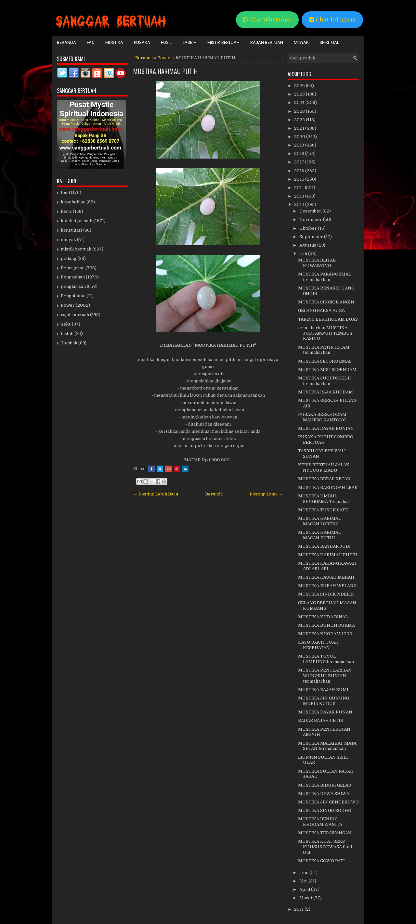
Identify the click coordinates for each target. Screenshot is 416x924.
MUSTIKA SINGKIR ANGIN (326, 302)
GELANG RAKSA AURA (321, 310)
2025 (300, 94)
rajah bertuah (75, 314)
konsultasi (71, 230)
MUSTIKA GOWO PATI (321, 860)
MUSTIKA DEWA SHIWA (323, 793)
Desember (310, 211)
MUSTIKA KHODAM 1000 (325, 633)
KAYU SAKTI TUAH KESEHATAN (318, 645)
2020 (300, 136)
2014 (299, 187)
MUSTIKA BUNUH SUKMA (326, 625)
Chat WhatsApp (267, 20)
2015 (299, 179)
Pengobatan (73, 295)
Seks (66, 324)
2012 (299, 204)
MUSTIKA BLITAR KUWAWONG (317, 263)
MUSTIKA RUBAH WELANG (327, 585)
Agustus (308, 245)
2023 (300, 111)
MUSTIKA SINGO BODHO (324, 810)
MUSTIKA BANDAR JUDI (324, 546)
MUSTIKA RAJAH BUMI (323, 689)
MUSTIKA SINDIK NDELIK (326, 594)
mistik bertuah (76, 249)
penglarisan (73, 286)
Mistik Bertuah (223, 42)
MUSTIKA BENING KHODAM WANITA (320, 821)
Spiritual (329, 42)
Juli (303, 253)
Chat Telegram (332, 20)
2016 (299, 170)
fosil (65, 192)
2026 (300, 85)
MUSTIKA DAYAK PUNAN (325, 712)
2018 (299, 153)
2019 (299, 145)
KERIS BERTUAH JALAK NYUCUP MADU (323, 467)
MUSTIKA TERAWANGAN (325, 832)
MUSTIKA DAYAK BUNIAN (326, 428)
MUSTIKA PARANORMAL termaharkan (324, 277)
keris (66, 211)
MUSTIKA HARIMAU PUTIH (165, 71)
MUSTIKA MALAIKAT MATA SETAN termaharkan (327, 746)
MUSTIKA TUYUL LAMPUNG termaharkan (326, 659)
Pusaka (142, 42)
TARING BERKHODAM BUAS (328, 319)
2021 (299, 128)
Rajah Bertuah (266, 42)
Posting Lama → (266, 494)
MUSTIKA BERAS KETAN (324, 478)
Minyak (301, 42)
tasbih (67, 333)
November (311, 219)
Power (164, 57)
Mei (303, 881)
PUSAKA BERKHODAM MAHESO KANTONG (322, 417)
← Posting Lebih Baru (155, 494)
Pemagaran (72, 267)
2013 (299, 196)
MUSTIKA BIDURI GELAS (324, 785)
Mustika (114, 42)
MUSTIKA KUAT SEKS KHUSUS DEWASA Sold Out (325, 847)
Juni (304, 872)
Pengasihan (73, 277)
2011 (299, 909)
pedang (68, 258)
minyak (68, 239)
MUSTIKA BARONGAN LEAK (328, 487)
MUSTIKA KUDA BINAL (323, 616)
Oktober (308, 228)
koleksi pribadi (76, 220)
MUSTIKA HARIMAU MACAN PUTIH (320, 535)
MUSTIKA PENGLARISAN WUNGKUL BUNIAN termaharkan (325, 676)
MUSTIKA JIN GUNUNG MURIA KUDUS (323, 701)
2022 (300, 119)
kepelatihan (73, 201)
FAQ (91, 42)
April (305, 889)
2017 (299, 162)
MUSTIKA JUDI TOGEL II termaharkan (324, 381)
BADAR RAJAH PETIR (320, 720)
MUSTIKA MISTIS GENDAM (327, 369)
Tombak (69, 342)
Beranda (66, 42)
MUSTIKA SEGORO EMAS (325, 361)
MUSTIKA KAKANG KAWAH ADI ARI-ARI (327, 566)
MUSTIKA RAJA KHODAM (325, 392)
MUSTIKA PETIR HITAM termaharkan (323, 350)
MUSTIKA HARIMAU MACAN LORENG (320, 521)
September (311, 236)
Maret (306, 897)
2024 (300, 102)
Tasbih (190, 42)
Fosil (166, 42)
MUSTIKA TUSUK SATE (323, 509)
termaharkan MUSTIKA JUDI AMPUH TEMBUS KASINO (325, 333)
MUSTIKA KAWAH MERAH (326, 577)
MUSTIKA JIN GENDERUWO (328, 802)
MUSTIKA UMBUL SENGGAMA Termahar (324, 499)
